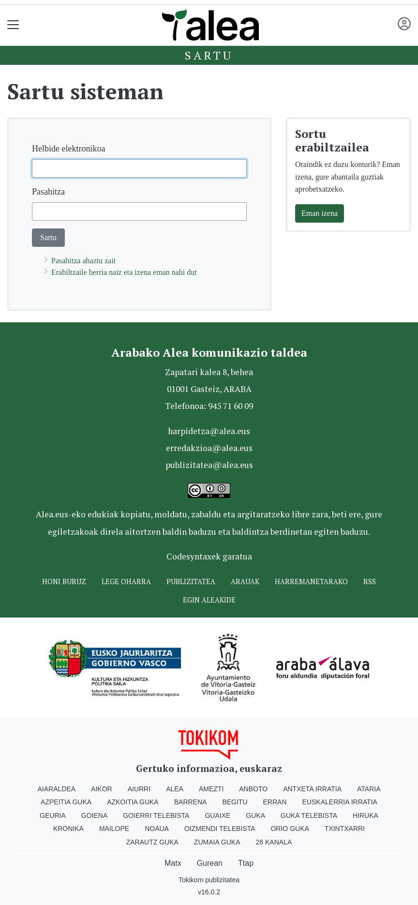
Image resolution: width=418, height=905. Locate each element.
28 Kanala (274, 842)
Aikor (101, 789)
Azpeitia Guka (66, 802)
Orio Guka (289, 828)
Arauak (245, 581)
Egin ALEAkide (209, 599)
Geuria (53, 815)
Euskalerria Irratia (339, 802)
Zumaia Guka (217, 842)
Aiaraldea (57, 789)
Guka (255, 815)
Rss (369, 581)
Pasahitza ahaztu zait (83, 260)
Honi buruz (64, 581)
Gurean (210, 863)
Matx (172, 863)
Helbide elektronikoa (68, 148)
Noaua (157, 828)
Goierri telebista (156, 815)
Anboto (253, 789)
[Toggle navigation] (13, 24)
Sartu (209, 55)
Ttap (246, 863)
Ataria (369, 789)
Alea (174, 789)
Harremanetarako (311, 581)
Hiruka (365, 815)
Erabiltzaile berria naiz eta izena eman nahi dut (124, 272)
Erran (275, 802)
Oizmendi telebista (219, 828)
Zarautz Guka (152, 842)
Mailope (114, 828)
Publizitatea (190, 581)
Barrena (190, 802)
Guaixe (217, 815)
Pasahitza (48, 191)
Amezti (211, 789)
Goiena (94, 815)
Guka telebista (309, 815)
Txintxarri (345, 828)
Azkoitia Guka (133, 802)
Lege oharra (126, 581)
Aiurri (139, 789)
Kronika (68, 828)
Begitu (234, 802)
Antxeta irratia (312, 789)
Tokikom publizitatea (209, 880)
